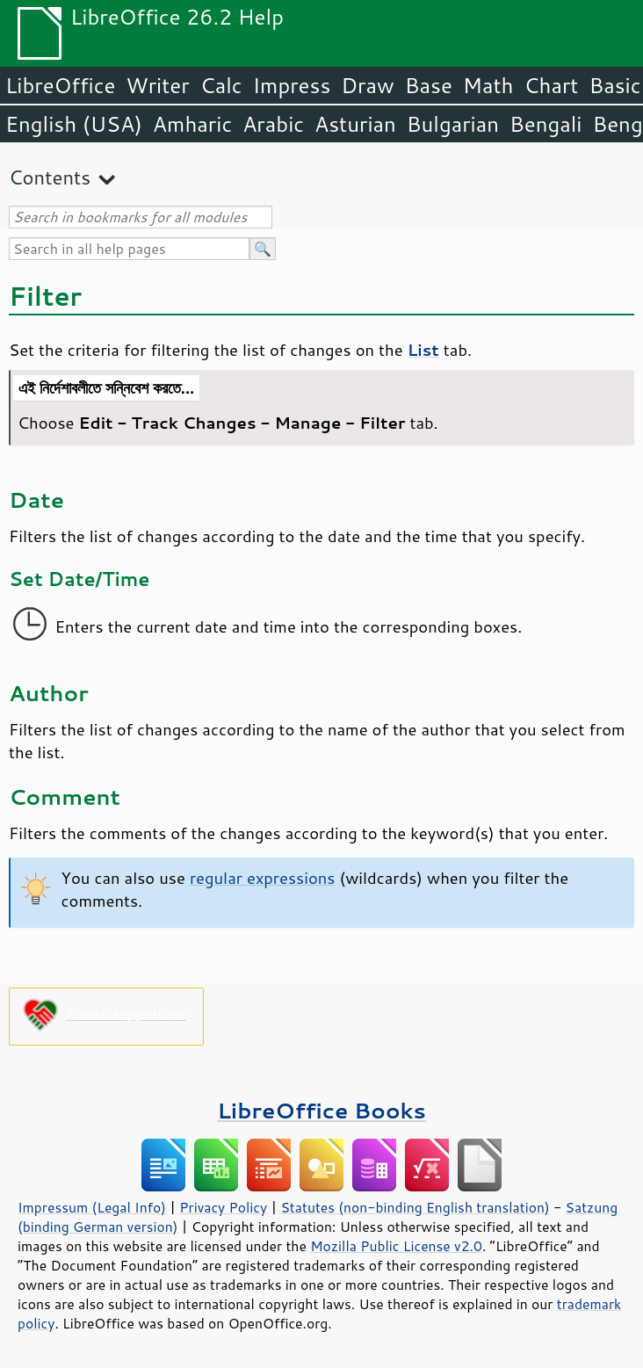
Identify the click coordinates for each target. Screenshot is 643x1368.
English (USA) (73, 124)
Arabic (273, 124)
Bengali (545, 124)
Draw (367, 85)
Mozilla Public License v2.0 (396, 1246)
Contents (49, 177)
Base (428, 85)
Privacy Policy (223, 1207)
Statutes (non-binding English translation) (414, 1207)
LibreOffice (60, 85)
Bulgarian (453, 124)
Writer (157, 85)
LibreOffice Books (321, 1110)
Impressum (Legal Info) (92, 1207)
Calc (221, 85)
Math (488, 85)
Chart (551, 85)
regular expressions (263, 877)
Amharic (192, 124)
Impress (292, 85)
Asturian (355, 124)
